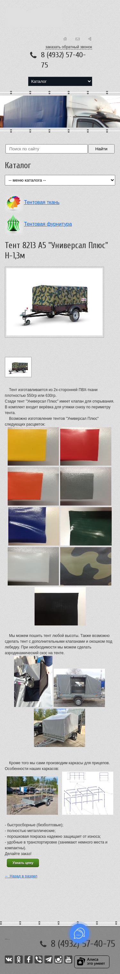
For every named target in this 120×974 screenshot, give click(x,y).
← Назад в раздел (21, 876)
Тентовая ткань (42, 202)
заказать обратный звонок (68, 47)
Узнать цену (22, 863)
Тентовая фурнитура (48, 224)
